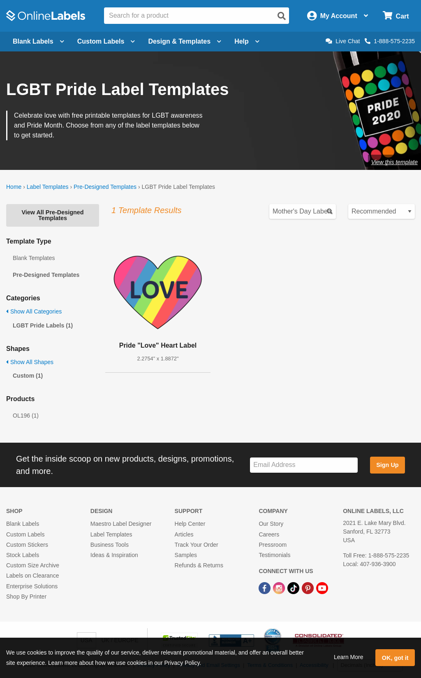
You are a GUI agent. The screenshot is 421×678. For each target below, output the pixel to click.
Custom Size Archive (32, 565)
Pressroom (273, 544)
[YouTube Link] (322, 587)
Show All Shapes (29, 362)
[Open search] (281, 16)
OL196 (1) (26, 415)
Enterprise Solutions (32, 586)
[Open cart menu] (396, 16)
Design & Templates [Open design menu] (184, 41)
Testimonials (274, 555)
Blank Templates (34, 258)
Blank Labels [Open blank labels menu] (38, 41)
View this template (394, 162)
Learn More (348, 657)
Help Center (190, 523)
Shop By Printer (26, 596)
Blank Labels (22, 523)
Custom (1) (28, 375)
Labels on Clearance (32, 575)
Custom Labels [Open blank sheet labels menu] (106, 41)
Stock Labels (22, 555)
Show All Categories (34, 311)
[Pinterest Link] (308, 587)
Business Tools (109, 544)
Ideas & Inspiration (114, 555)
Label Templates (48, 186)
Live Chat (343, 41)
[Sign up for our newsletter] (304, 465)
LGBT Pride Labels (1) (43, 325)
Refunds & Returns (199, 565)
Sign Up (387, 465)
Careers (269, 534)
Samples (186, 555)
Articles (184, 534)
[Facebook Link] (265, 587)
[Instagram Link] (280, 587)
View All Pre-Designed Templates (52, 215)
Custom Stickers (27, 544)
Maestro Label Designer (121, 523)
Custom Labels (25, 534)
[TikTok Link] (294, 587)
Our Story (271, 523)
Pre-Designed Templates (105, 186)
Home (13, 186)
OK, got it (395, 658)
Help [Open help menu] (246, 41)
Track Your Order (196, 544)
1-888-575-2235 (390, 41)
